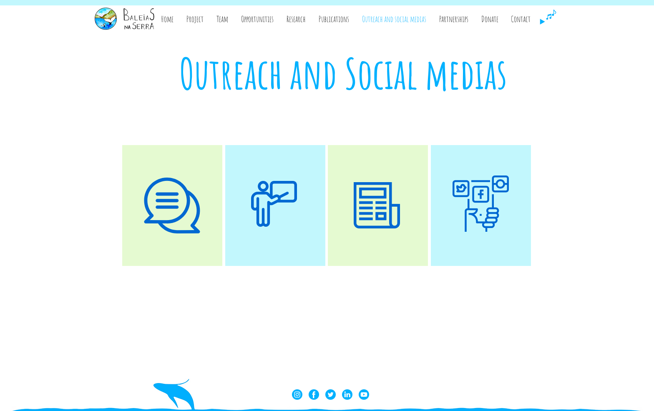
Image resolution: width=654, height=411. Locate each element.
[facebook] (314, 394)
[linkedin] (347, 394)
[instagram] (297, 394)
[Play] (542, 21)
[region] (172, 205)
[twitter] (330, 394)
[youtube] (364, 394)
